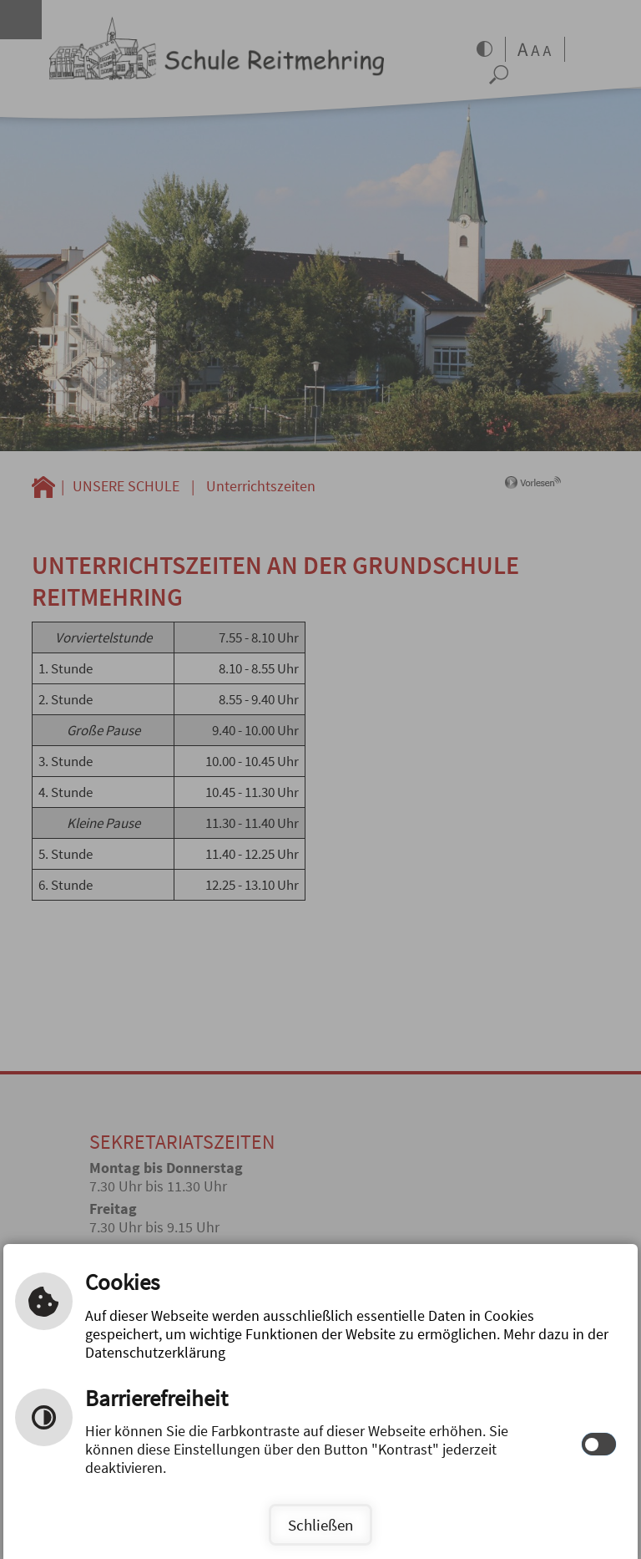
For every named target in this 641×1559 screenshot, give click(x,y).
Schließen (320, 1525)
